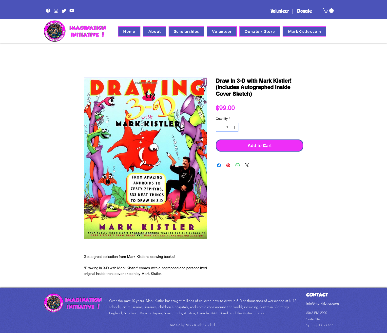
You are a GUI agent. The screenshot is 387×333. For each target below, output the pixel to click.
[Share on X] (247, 165)
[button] (328, 10)
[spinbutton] (227, 127)
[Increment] (235, 127)
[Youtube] (72, 10)
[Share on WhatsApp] (238, 165)
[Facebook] (48, 10)
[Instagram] (56, 10)
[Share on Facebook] (219, 165)
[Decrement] (219, 127)
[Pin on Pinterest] (228, 165)
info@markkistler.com (322, 303)
